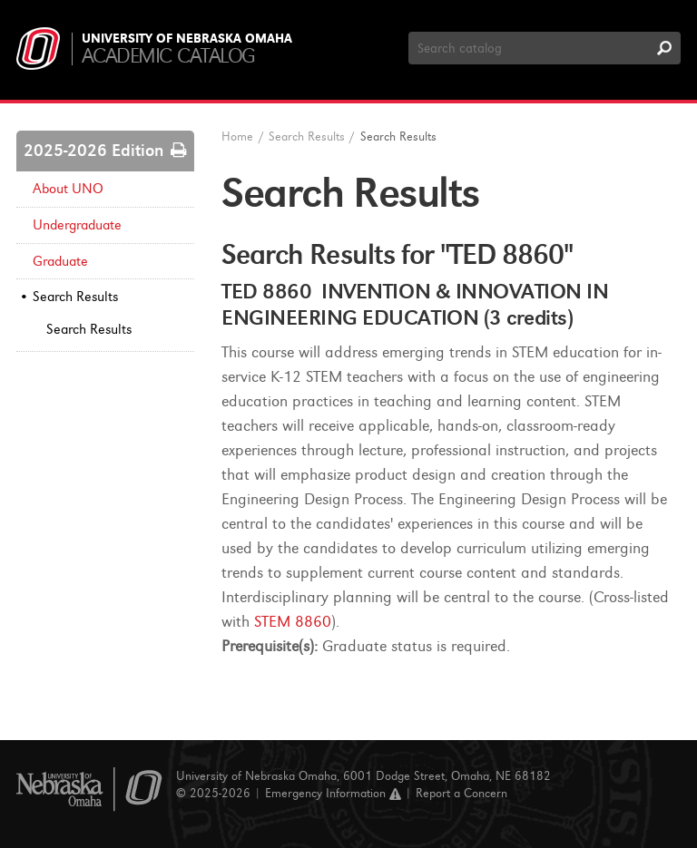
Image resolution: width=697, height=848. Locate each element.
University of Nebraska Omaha (187, 39)
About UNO (68, 188)
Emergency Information (333, 793)
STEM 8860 (292, 621)
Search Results (75, 296)
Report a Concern (461, 793)
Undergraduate (77, 225)
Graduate (60, 261)
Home (237, 136)
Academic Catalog (168, 55)
